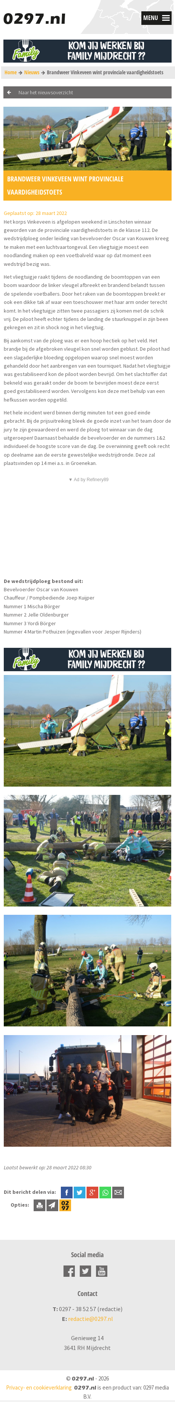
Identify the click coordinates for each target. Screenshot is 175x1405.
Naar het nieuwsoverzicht (46, 92)
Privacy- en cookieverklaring (39, 1387)
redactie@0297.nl (90, 1318)
